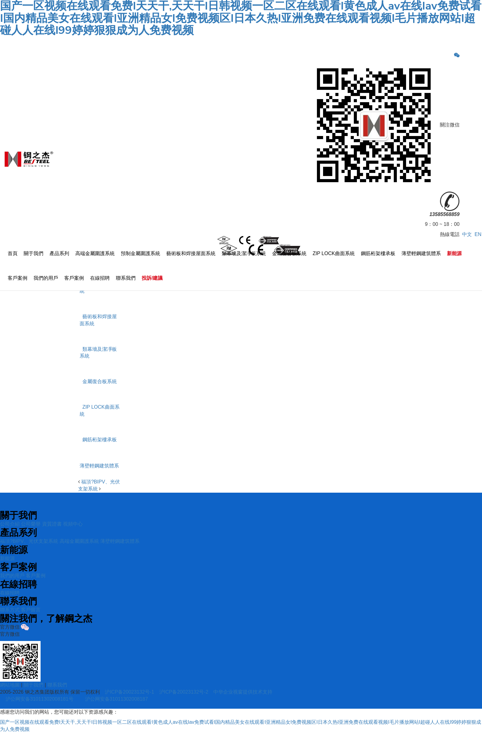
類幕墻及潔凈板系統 (244, 253)
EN (478, 234)
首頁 (13, 253)
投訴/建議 (152, 278)
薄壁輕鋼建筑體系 (421, 253)
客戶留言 (31, 609)
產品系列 (59, 253)
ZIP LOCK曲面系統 (334, 253)
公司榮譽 (31, 524)
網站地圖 (10, 684)
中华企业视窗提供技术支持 (242, 692)
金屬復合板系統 (289, 253)
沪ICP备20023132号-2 (183, 692)
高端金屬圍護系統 (95, 253)
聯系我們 (126, 278)
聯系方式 (10, 609)
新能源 (454, 253)
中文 (467, 234)
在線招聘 (100, 278)
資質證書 (52, 524)
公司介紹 (10, 524)
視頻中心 (73, 524)
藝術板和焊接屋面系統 (190, 253)
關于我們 (33, 253)
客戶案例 (17, 278)
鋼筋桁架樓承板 (378, 253)
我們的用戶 (46, 278)
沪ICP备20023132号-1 (129, 692)
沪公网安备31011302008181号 (39, 699)
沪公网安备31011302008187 (116, 699)
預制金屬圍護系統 (140, 253)
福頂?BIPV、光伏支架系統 (29, 541)
